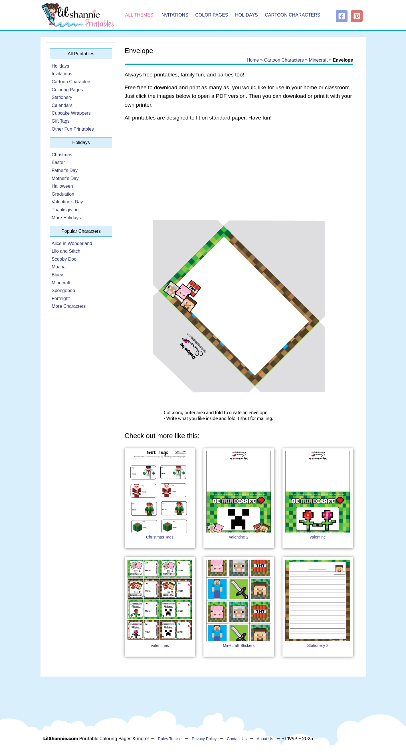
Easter (58, 162)
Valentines (160, 645)
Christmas (62, 154)
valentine (318, 537)
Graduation (63, 194)
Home (253, 60)
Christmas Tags (159, 537)
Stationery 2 (317, 645)
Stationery (62, 97)
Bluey (57, 274)
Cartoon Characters (292, 15)
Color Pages (211, 15)
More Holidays (66, 217)
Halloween (62, 186)
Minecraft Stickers (238, 645)
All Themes (139, 15)
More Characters (69, 306)
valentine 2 (239, 537)
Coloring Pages (67, 89)
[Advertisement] (239, 172)
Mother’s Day (65, 178)
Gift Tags (61, 121)
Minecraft (61, 282)
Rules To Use (169, 738)
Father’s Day (65, 170)
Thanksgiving (65, 209)
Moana (59, 266)
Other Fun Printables (73, 129)
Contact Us (237, 738)
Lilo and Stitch (66, 251)
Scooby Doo (64, 259)
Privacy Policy (204, 738)
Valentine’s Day (67, 201)
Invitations (174, 15)
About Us (265, 738)
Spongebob (63, 290)
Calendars (62, 105)
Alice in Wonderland (72, 243)
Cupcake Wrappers (71, 113)
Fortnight (61, 298)
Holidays (246, 15)
